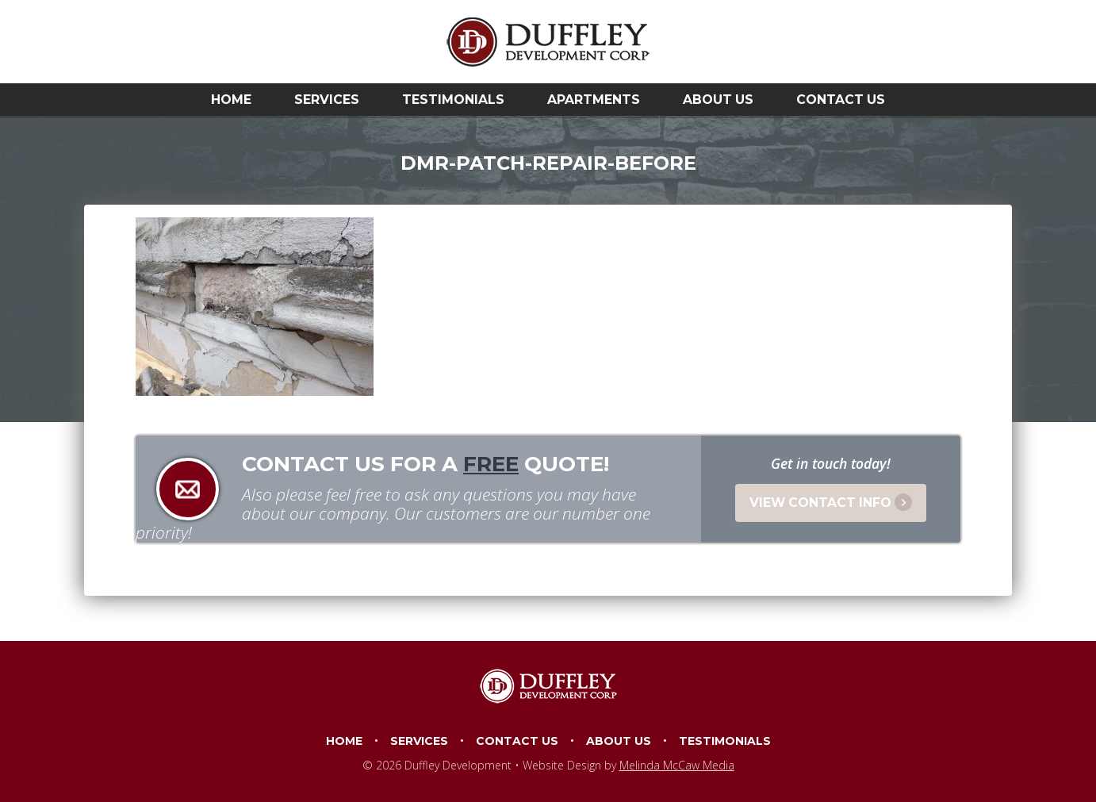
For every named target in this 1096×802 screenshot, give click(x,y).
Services (326, 99)
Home (231, 99)
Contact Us (840, 99)
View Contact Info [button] (830, 502)
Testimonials (453, 99)
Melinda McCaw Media (676, 765)
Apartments (593, 99)
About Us (718, 99)
